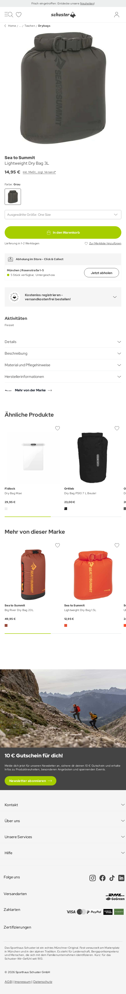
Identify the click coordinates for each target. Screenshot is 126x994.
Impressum (22, 982)
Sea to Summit (20, 157)
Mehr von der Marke (30, 390)
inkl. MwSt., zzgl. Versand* (39, 172)
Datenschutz (42, 982)
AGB (8, 982)
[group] (63, 87)
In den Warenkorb (63, 232)
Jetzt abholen (101, 273)
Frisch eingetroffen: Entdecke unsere (55, 3)
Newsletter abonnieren (27, 781)
